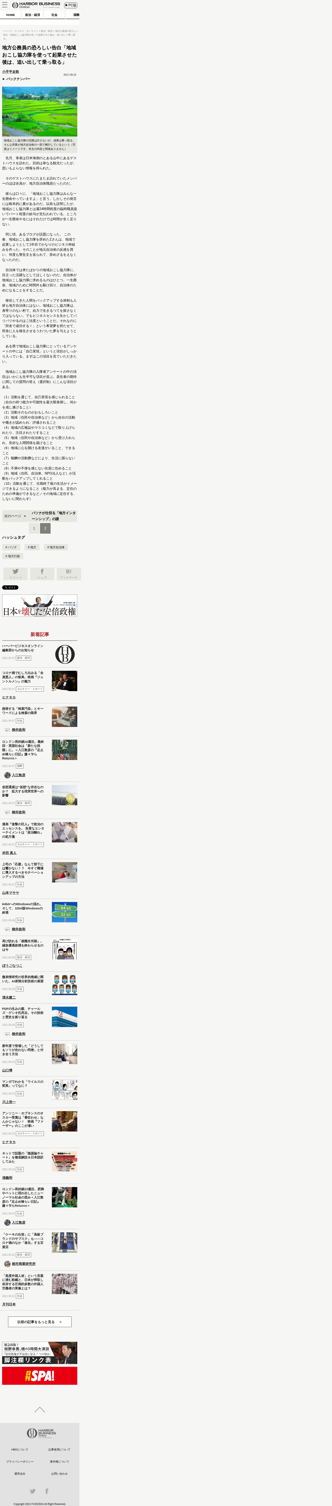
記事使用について (59, 1449)
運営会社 (19, 1473)
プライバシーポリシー (20, 1461)
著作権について (59, 1461)
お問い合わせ (59, 1473)
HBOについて (19, 1449)
